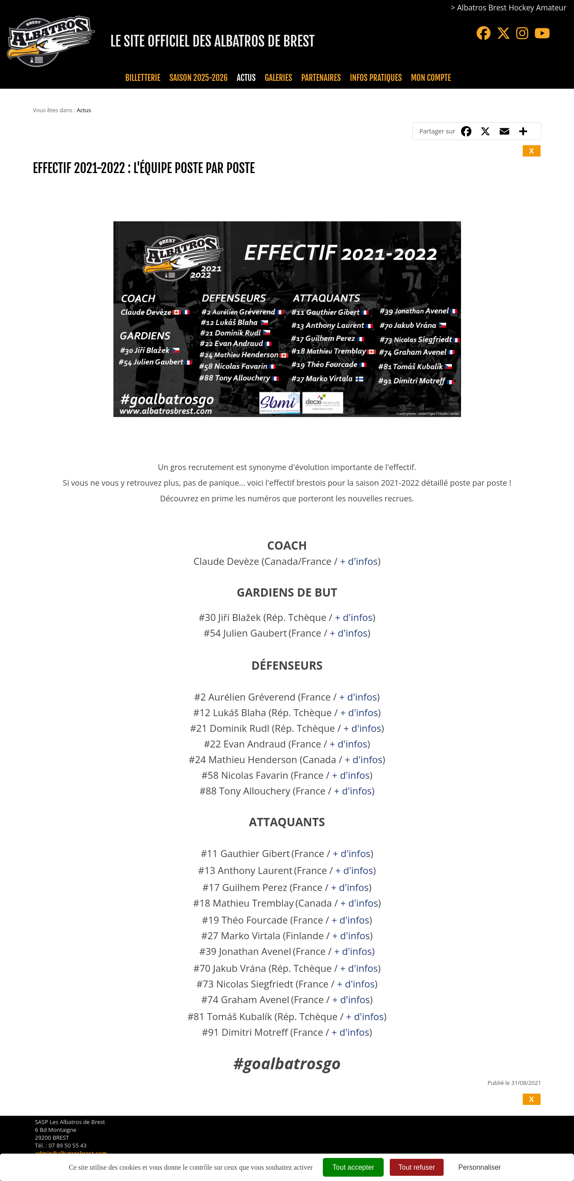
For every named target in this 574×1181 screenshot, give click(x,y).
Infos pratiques (375, 78)
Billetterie (142, 78)
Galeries (278, 78)
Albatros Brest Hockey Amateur (512, 8)
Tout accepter (353, 1167)
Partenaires (321, 78)
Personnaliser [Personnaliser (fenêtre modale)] (479, 1167)
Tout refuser (416, 1167)
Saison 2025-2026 (198, 78)
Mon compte (431, 78)
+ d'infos (359, 560)
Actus (246, 78)
